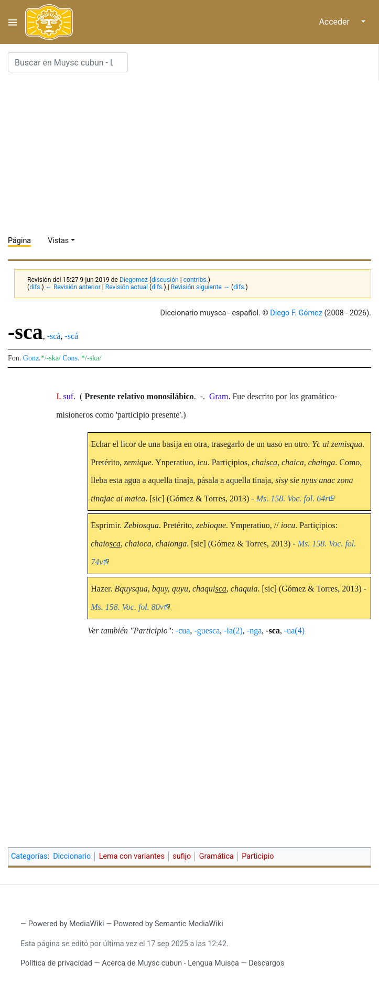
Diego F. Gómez (296, 313)
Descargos (266, 963)
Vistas (58, 240)
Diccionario (72, 856)
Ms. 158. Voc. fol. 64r (292, 498)
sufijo (181, 856)
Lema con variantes (132, 856)
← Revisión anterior (73, 287)
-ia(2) (233, 630)
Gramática (216, 856)
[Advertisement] (193, 154)
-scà (54, 336)
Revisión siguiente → (200, 287)
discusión (165, 279)
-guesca (207, 630)
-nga (254, 630)
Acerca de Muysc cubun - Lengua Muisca (170, 963)
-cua (183, 630)
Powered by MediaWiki (66, 923)
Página (19, 240)
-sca (273, 630)
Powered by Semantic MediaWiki (168, 923)
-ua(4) (294, 630)
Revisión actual (126, 287)
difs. (35, 287)
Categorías (29, 856)
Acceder (334, 22)
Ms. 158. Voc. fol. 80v (127, 606)
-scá (71, 336)
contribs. (195, 279)
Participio (258, 856)
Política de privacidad (56, 963)
